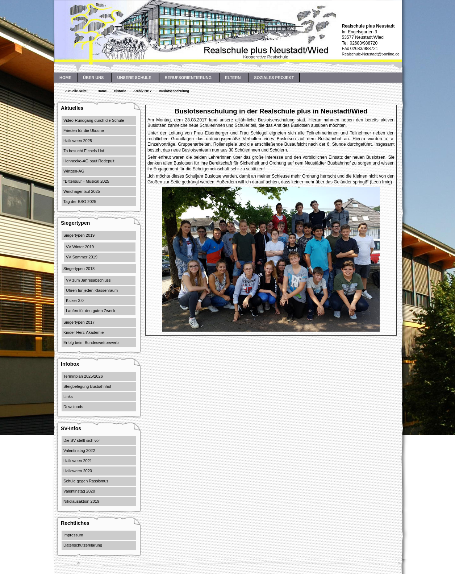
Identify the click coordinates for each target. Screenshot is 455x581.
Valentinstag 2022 (79, 450)
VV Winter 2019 (80, 247)
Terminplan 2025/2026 (83, 376)
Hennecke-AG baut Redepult (88, 161)
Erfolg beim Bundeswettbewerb (90, 342)
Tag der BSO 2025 (79, 201)
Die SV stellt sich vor (81, 440)
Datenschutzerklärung (82, 545)
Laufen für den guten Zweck (90, 310)
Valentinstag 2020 (79, 491)
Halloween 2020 (77, 471)
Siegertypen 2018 (79, 268)
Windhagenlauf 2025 (81, 191)
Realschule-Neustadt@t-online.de (371, 54)
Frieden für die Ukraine (83, 130)
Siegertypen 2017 (79, 322)
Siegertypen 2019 (79, 235)
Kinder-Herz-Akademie (83, 332)
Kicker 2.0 (75, 300)
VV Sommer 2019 (81, 257)
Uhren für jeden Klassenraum (92, 290)
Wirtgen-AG (73, 171)
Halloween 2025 (77, 140)
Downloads (73, 406)
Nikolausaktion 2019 (81, 501)
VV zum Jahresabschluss (88, 280)
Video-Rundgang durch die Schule (93, 120)
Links (68, 396)
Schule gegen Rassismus (85, 481)
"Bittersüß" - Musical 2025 (86, 181)
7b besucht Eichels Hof (83, 151)
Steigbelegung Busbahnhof (87, 386)
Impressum (73, 535)
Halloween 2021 (77, 460)
